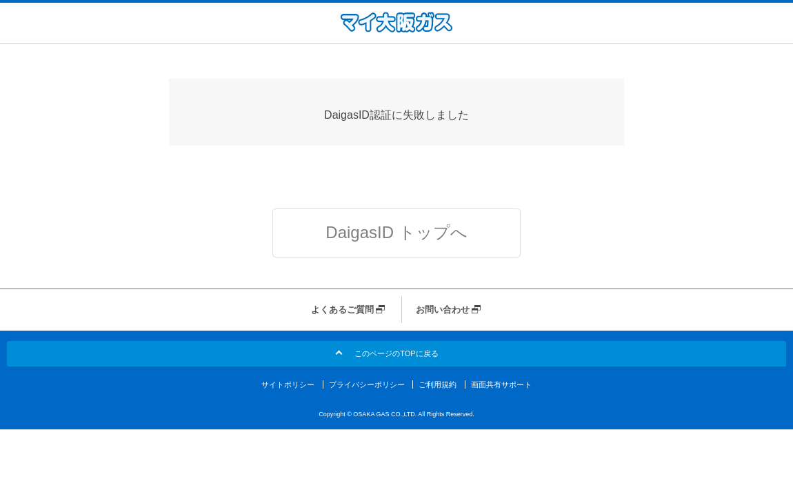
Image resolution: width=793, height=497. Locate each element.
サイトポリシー (287, 384)
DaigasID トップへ (396, 232)
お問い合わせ (443, 309)
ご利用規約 (437, 384)
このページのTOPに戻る (396, 353)
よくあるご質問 (342, 309)
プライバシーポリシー (367, 384)
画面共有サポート (501, 384)
